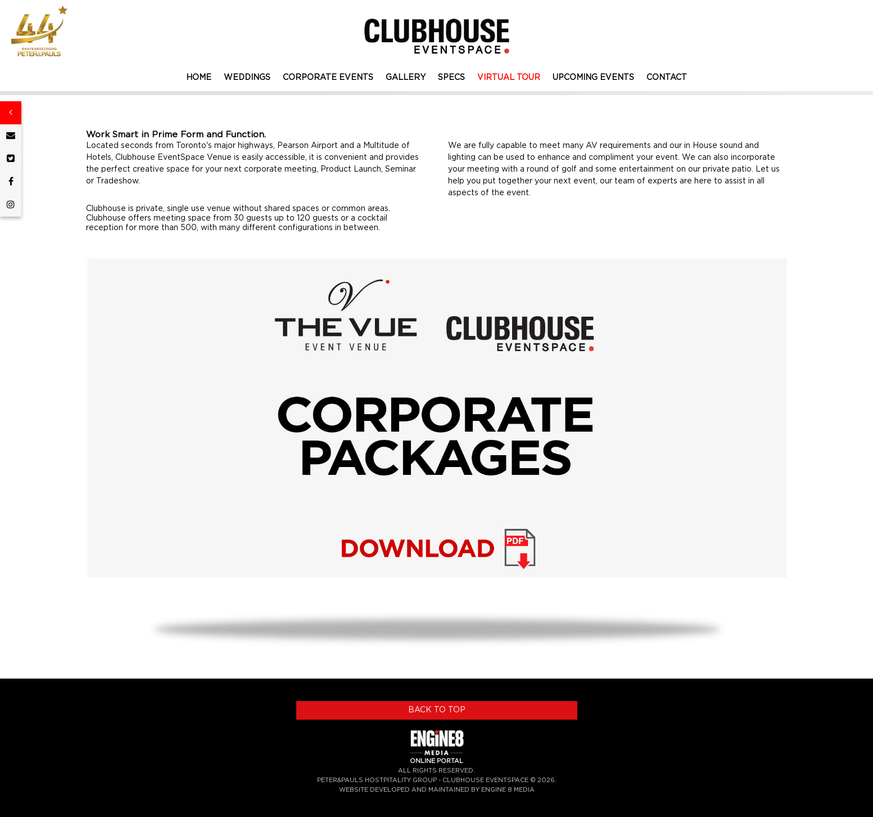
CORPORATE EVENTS (328, 78)
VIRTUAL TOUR (508, 78)
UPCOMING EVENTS (593, 78)
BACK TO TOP (436, 710)
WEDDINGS (247, 78)
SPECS (451, 78)
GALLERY (406, 78)
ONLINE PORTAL (436, 761)
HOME (198, 78)
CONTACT (666, 78)
